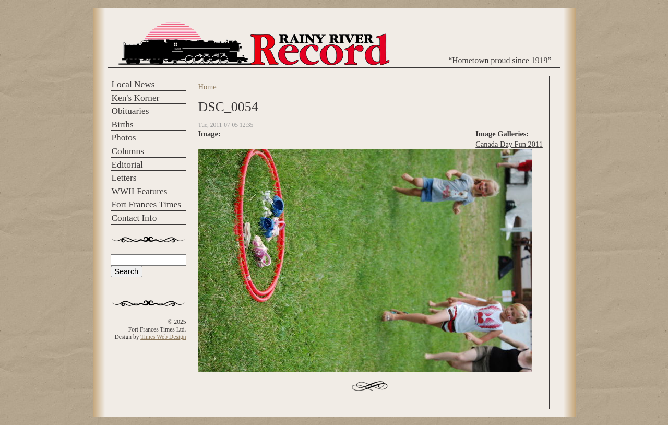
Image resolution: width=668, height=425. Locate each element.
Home (207, 86)
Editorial (127, 165)
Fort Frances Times (146, 204)
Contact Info (134, 218)
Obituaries (130, 111)
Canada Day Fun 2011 (509, 144)
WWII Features (140, 191)
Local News (133, 84)
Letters (124, 178)
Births (123, 124)
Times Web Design (163, 337)
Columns (128, 151)
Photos (124, 138)
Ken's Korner (136, 98)
